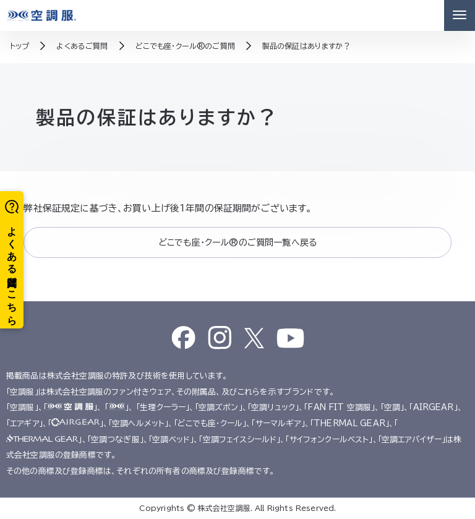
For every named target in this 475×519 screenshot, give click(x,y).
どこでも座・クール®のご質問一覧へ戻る (237, 242)
